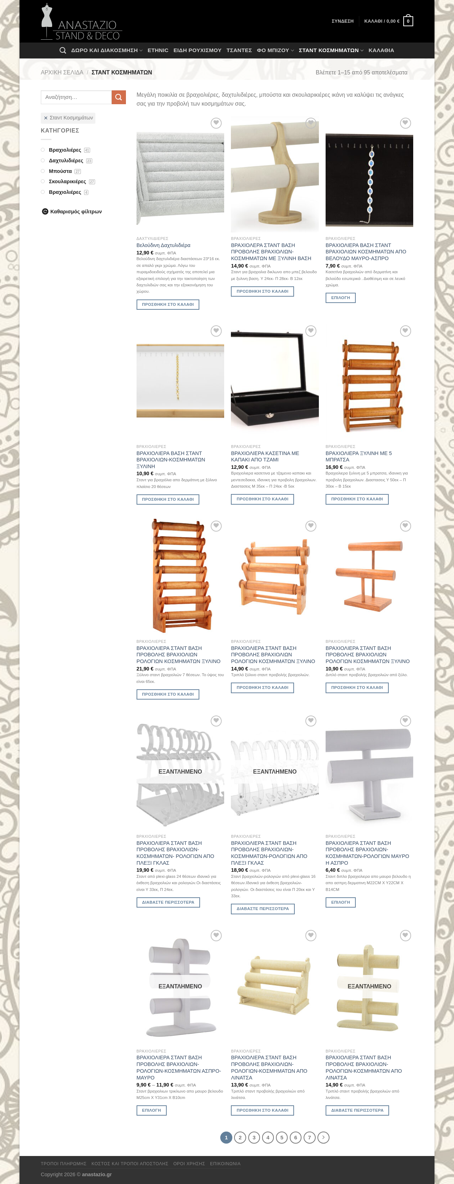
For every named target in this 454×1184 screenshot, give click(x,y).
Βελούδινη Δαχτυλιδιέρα (163, 245)
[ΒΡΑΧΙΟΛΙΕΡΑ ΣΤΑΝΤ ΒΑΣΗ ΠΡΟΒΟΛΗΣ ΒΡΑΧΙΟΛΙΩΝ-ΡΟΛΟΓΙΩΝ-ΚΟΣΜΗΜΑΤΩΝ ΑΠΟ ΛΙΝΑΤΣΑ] (275, 986)
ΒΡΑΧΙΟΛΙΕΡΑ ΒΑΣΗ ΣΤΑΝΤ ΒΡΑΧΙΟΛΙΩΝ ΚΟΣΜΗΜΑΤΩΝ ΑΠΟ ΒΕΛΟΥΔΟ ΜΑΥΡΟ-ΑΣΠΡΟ (366, 251)
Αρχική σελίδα (62, 72)
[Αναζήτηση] (63, 50)
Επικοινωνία (225, 1163)
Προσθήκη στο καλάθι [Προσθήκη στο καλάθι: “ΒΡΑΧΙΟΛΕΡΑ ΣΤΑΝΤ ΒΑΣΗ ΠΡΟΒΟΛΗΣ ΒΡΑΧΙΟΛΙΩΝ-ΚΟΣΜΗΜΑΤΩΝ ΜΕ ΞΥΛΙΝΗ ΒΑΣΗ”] (262, 291)
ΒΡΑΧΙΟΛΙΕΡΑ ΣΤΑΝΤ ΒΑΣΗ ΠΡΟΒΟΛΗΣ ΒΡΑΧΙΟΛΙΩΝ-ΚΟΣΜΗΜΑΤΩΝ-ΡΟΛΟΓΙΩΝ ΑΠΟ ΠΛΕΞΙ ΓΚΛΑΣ (269, 853)
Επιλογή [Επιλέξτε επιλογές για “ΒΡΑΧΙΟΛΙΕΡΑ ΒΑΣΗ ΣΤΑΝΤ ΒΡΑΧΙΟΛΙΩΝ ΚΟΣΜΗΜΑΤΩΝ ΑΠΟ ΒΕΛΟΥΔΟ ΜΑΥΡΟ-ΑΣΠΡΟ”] (340, 298)
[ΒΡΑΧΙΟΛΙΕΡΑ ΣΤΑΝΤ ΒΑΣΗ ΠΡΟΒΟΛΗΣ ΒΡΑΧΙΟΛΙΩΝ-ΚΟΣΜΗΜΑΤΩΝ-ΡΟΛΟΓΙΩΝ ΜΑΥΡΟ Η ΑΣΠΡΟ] (369, 772)
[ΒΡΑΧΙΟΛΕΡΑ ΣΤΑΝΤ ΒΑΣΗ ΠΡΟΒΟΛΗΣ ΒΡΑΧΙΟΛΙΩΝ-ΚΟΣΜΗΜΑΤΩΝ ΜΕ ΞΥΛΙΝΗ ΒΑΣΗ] (275, 174)
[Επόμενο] (323, 1138)
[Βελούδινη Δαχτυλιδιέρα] (180, 174)
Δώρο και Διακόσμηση (107, 50)
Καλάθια (381, 50)
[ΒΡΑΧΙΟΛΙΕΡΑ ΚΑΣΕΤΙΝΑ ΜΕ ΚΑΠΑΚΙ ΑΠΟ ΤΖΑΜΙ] (275, 382)
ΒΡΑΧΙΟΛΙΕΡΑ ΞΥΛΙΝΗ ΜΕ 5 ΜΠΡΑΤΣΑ (359, 456)
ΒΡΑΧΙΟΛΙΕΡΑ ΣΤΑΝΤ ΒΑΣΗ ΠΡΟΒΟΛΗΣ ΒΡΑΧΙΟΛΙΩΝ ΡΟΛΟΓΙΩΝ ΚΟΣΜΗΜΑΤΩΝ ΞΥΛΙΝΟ (179, 654)
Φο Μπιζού (275, 50)
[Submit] (119, 97)
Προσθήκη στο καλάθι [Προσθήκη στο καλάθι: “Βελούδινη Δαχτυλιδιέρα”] (168, 304)
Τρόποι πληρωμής (64, 1163)
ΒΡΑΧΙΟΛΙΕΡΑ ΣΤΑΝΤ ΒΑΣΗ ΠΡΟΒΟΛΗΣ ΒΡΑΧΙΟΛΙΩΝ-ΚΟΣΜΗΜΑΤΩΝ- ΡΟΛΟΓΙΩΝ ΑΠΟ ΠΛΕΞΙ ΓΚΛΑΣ (175, 853)
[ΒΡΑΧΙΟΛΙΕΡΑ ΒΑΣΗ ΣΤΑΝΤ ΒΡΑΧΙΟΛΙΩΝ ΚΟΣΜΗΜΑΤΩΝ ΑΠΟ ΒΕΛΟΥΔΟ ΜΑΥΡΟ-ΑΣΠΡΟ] (369, 174)
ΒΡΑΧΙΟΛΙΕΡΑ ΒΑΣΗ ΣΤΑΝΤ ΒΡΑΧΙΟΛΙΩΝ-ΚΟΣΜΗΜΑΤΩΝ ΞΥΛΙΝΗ (171, 459)
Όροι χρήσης (189, 1163)
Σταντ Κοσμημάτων (331, 50)
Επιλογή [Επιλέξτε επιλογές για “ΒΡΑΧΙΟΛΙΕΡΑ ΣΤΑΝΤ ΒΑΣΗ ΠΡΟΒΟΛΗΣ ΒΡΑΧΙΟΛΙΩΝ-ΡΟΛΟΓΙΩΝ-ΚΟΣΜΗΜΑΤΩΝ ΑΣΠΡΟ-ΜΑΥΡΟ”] (151, 1110)
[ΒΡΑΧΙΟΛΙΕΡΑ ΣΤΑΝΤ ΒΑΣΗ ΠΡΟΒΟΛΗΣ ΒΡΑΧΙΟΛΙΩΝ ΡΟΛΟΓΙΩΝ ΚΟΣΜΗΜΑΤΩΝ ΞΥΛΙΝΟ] (180, 577)
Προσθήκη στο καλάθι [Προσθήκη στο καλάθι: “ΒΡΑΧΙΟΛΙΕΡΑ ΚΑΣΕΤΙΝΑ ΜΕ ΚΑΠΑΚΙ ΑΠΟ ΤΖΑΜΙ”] (262, 499)
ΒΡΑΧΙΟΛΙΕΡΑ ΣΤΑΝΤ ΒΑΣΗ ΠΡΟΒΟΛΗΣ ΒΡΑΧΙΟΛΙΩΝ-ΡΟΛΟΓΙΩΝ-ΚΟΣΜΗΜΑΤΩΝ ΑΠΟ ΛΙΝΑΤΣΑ (269, 1067)
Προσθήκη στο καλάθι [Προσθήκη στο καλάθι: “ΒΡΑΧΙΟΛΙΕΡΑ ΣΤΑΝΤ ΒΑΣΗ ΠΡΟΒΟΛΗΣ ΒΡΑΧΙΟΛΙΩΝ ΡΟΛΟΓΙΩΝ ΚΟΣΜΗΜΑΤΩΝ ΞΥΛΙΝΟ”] (168, 694)
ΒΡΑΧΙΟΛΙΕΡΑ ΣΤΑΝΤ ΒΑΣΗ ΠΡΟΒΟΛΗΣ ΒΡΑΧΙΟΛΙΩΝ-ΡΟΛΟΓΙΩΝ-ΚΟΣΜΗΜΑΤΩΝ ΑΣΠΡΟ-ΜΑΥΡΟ (179, 1067)
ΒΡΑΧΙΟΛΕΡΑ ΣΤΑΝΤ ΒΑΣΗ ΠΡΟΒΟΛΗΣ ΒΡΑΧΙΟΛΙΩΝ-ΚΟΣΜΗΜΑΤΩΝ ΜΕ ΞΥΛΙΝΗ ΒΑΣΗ (271, 251)
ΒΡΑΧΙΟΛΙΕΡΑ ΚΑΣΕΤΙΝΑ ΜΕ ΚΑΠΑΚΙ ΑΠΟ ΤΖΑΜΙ (265, 456)
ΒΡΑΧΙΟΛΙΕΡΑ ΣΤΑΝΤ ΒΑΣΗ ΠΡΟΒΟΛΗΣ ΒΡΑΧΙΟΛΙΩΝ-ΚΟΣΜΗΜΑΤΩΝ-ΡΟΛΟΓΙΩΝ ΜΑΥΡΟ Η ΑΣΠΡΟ (367, 853)
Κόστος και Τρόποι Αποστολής (130, 1163)
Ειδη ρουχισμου (197, 50)
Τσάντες (239, 50)
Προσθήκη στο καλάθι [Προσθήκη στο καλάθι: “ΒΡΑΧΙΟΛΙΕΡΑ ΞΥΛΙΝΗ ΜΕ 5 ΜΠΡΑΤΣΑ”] (357, 499)
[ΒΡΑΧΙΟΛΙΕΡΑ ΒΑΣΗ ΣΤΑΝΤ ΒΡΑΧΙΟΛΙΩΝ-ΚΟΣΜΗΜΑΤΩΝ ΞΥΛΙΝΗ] (180, 382)
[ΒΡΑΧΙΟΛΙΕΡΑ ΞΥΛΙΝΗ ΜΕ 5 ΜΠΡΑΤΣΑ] (369, 382)
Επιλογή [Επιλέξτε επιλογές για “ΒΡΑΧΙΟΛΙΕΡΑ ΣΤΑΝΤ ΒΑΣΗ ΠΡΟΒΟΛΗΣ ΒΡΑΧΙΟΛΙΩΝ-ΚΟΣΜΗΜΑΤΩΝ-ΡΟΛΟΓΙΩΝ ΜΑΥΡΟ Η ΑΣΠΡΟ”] (340, 902)
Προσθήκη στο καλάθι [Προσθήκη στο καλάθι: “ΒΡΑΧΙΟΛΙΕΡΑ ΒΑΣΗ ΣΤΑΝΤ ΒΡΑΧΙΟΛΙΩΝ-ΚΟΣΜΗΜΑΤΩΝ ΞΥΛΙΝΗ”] (168, 499)
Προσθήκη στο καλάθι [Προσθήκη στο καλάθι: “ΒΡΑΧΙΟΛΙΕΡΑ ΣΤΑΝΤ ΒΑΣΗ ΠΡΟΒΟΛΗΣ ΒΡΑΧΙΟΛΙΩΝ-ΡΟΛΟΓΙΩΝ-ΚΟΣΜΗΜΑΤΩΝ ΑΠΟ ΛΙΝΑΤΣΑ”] (262, 1110)
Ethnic (158, 50)
